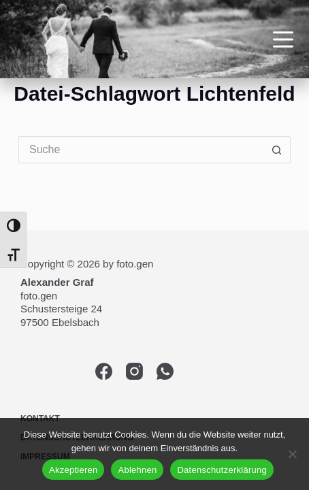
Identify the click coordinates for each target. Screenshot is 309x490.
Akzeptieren (73, 470)
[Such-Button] (277, 149)
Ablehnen (137, 470)
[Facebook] (103, 371)
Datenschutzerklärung (221, 470)
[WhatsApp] (165, 371)
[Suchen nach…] (140, 149)
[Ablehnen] (292, 454)
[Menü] (283, 39)
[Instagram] (134, 371)
